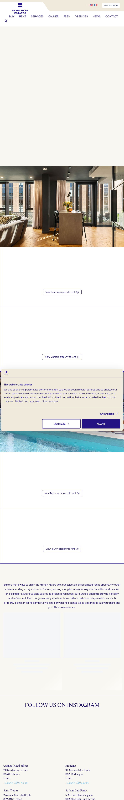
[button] (6, 21)
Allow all (101, 423)
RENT (22, 16)
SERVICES (37, 16)
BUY (11, 16)
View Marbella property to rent (62, 357)
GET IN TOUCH (111, 5)
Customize (61, 423)
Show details (107, 413)
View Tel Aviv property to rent (62, 549)
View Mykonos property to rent (62, 493)
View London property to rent (62, 292)
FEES (66, 16)
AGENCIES (81, 16)
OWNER (53, 16)
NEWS (97, 16)
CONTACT (111, 16)
